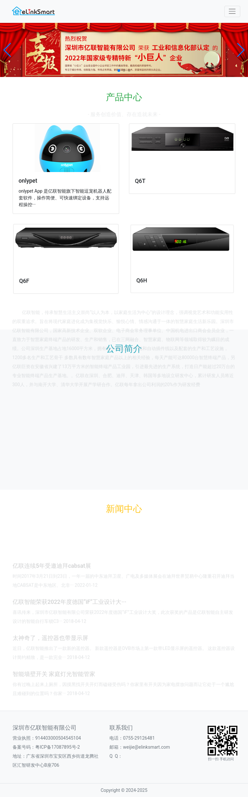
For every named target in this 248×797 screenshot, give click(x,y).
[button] (7, 50)
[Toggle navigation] (232, 11)
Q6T (145, 179)
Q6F (31, 277)
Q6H (153, 274)
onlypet (30, 180)
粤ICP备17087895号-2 (57, 747)
